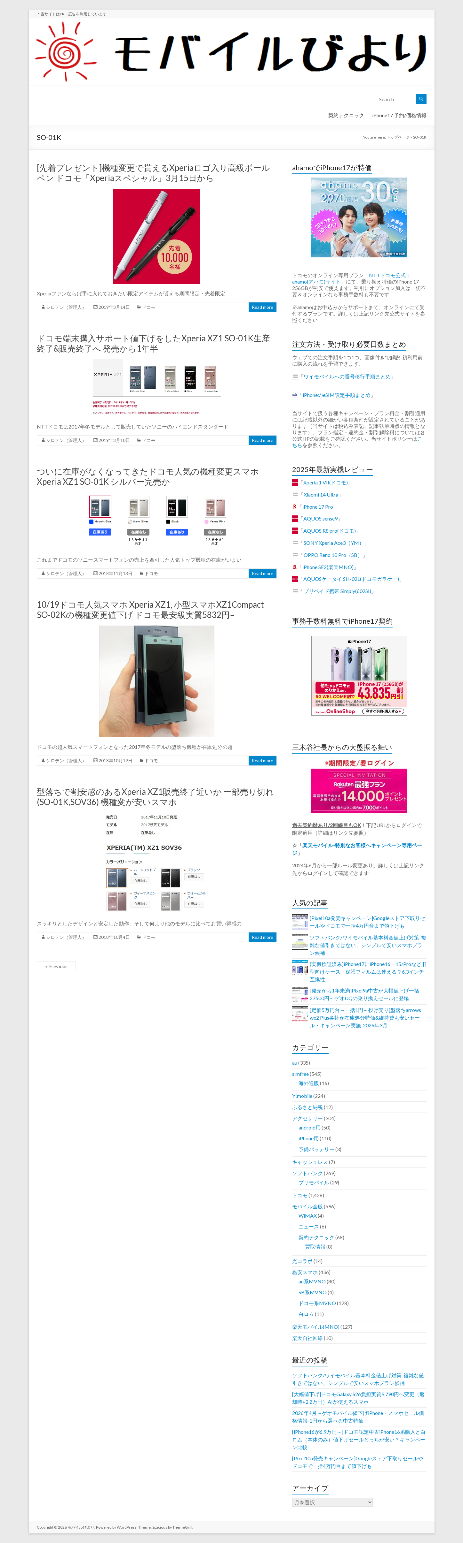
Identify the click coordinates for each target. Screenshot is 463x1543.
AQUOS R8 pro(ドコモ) (329, 531)
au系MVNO (312, 1281)
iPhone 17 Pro (317, 507)
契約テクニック (346, 115)
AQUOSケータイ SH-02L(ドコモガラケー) (351, 579)
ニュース (309, 1226)
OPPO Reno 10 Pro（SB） (333, 555)
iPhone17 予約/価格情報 (399, 115)
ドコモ (149, 307)
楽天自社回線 (307, 1338)
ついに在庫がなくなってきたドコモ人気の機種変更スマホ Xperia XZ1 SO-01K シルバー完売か (148, 476)
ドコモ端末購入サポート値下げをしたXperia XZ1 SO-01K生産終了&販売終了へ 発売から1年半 (153, 343)
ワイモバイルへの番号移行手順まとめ (347, 376)
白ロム (306, 1314)
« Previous (56, 966)
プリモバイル (314, 1182)
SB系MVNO (313, 1292)
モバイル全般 (307, 1206)
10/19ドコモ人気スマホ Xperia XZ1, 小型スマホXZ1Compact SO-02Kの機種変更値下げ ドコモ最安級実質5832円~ (150, 609)
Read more (262, 307)
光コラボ (302, 1261)
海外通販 (309, 1083)
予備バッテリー (316, 1149)
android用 (310, 1127)
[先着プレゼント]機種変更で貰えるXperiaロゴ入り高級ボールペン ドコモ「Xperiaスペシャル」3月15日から (153, 173)
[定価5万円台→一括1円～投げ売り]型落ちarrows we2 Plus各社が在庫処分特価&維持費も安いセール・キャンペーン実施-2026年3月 (365, 1017)
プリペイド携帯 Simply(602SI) (337, 591)
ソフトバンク (307, 1173)
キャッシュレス (310, 1162)
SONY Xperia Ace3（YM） (334, 543)
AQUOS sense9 (320, 518)
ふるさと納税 (307, 1107)
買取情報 (315, 1246)
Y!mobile (302, 1096)
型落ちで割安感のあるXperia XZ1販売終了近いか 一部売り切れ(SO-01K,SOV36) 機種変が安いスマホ (155, 797)
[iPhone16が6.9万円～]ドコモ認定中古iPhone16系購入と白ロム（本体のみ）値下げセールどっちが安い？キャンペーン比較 (359, 1439)
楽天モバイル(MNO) (315, 1327)
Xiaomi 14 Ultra (321, 494)
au (294, 1063)
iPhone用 (309, 1138)
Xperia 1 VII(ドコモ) (325, 482)
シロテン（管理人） (66, 307)
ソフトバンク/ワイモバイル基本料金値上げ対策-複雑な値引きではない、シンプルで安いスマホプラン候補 (368, 945)
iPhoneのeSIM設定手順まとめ (337, 395)
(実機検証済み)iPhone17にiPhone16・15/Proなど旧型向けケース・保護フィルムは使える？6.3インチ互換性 (368, 971)
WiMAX (308, 1215)
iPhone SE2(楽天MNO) (328, 567)
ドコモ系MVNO (317, 1303)
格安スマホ (305, 1272)
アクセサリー (307, 1118)
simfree (300, 1074)
